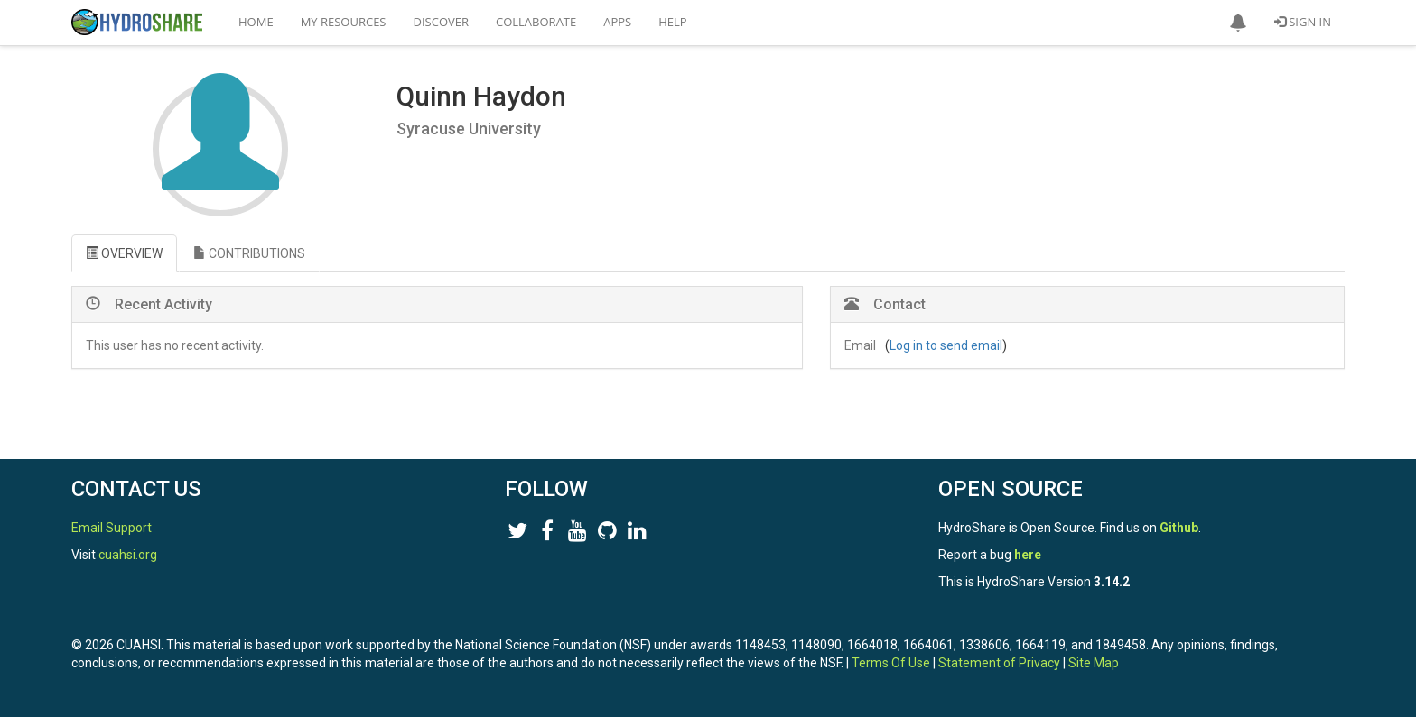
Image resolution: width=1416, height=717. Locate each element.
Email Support (111, 527)
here (1027, 554)
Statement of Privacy (999, 663)
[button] (1238, 22)
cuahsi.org (127, 554)
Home (256, 22)
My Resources (344, 22)
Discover (442, 22)
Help (672, 22)
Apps (617, 22)
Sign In (1302, 22)
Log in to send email (946, 345)
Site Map (1093, 663)
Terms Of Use (891, 663)
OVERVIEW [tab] (124, 253)
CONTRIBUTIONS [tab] (249, 253)
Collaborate (536, 22)
